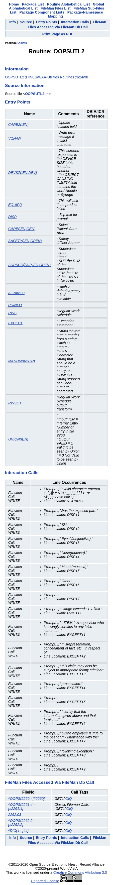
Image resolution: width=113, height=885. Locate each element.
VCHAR (14, 139)
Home (14, 4)
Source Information (24, 85)
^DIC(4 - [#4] (18, 831)
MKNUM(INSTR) (21, 361)
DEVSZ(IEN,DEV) (22, 173)
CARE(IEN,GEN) (21, 229)
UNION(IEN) (18, 439)
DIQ (68, 799)
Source (26, 22)
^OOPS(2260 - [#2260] (26, 799)
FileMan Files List (56, 8)
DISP (12, 217)
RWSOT (14, 403)
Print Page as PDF (57, 34)
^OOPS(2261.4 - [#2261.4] (21, 807)
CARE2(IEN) (18, 125)
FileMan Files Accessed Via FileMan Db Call (49, 782)
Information (17, 68)
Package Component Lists (41, 12)
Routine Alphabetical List (68, 4)
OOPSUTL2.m (36, 94)
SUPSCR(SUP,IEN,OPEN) (29, 265)
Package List (33, 4)
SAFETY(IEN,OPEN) (25, 241)
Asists (22, 42)
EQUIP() (15, 205)
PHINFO (15, 305)
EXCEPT (15, 323)
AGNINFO (16, 293)
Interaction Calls (75, 22)
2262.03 (14, 815)
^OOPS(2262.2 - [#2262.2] (21, 823)
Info (12, 22)
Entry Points (46, 22)
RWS (12, 313)
